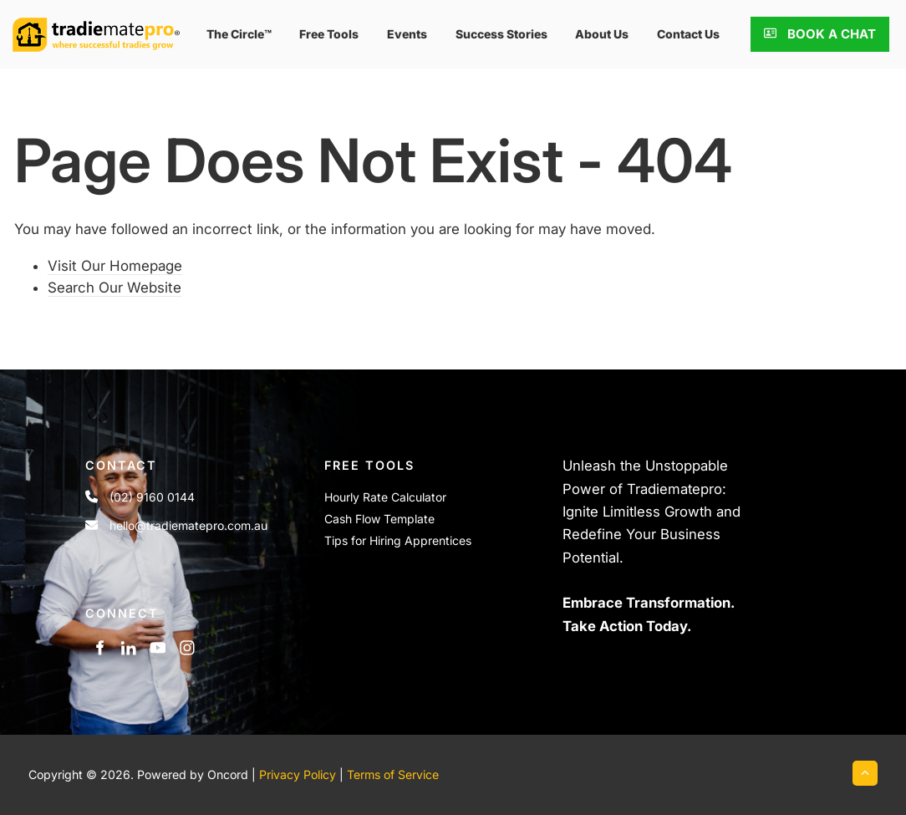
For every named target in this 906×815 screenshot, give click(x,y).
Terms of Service (393, 774)
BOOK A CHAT (799, 27)
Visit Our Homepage (115, 265)
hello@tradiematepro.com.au (188, 525)
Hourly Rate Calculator (385, 497)
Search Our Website (114, 287)
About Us (602, 34)
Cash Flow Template (379, 519)
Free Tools (329, 34)
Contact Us (688, 34)
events (407, 34)
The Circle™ (239, 34)
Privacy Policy (297, 774)
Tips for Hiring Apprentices (397, 540)
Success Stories (501, 34)
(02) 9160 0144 (152, 497)
